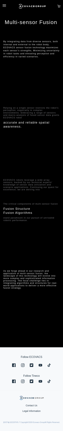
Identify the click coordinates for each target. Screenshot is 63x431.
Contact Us (31, 405)
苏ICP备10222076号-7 (11, 422)
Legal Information (31, 411)
